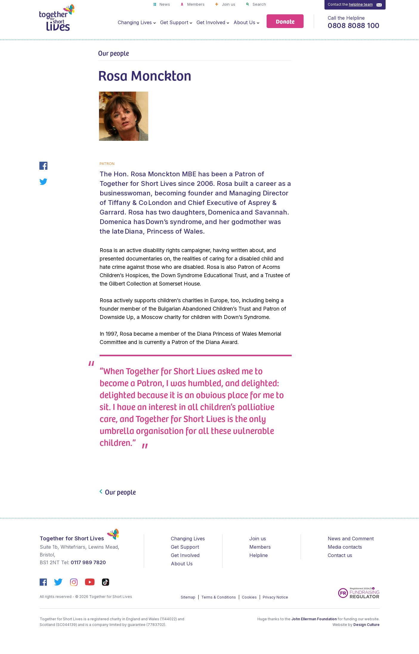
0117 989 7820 (88, 562)
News (164, 4)
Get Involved (211, 22)
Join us (228, 4)
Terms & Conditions (219, 597)
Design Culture (366, 624)
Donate (285, 21)
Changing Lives (135, 22)
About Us (244, 22)
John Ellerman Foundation (314, 619)
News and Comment (351, 539)
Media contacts (345, 547)
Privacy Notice (275, 597)
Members (195, 4)
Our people (113, 52)
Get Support (174, 22)
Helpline (258, 555)
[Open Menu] (154, 22)
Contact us (340, 555)
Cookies (250, 597)
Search (258, 4)
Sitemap (188, 597)
